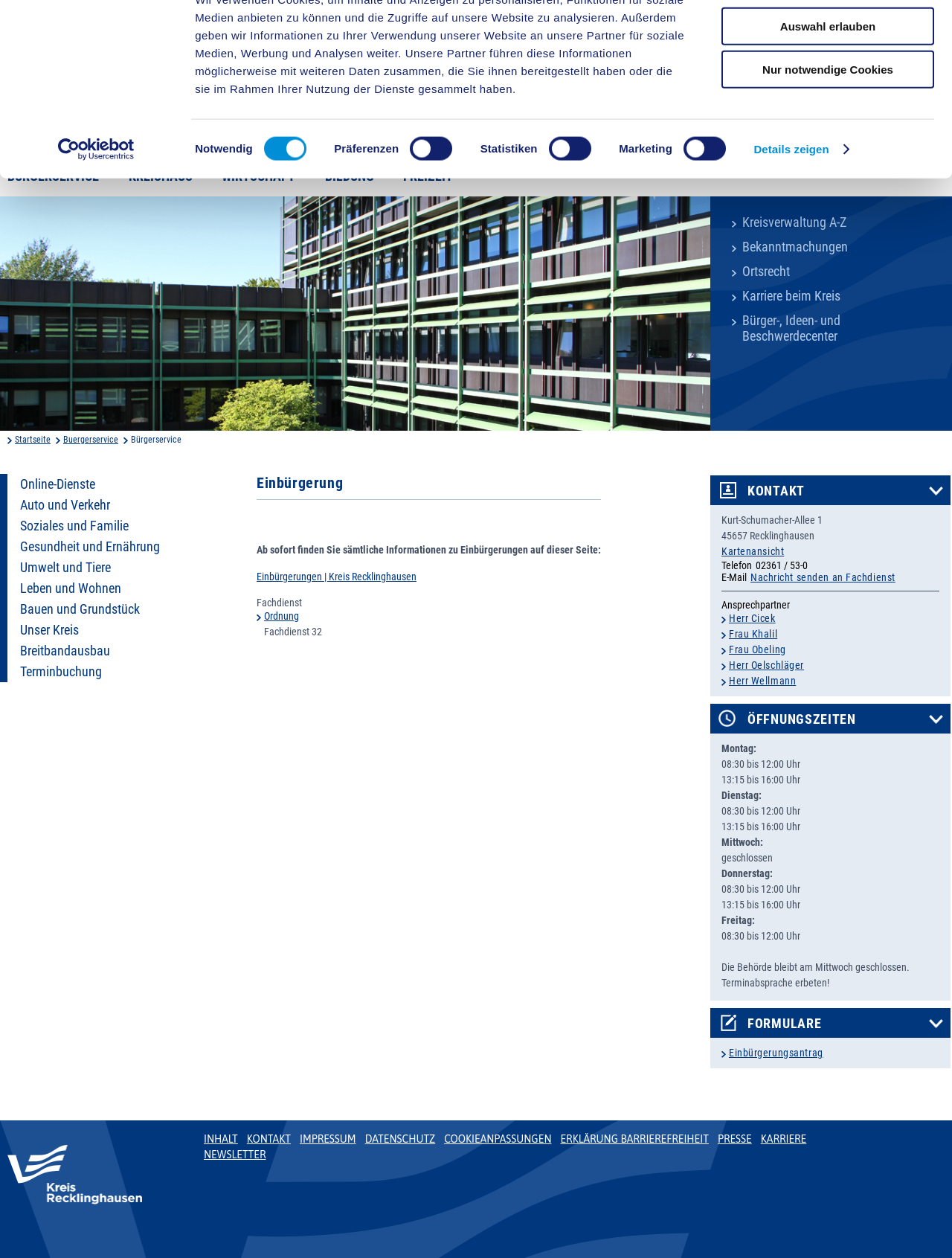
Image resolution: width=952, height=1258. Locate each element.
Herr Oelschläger (766, 665)
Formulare (784, 1023)
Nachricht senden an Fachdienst (822, 577)
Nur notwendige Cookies (827, 124)
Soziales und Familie (74, 526)
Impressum (328, 1139)
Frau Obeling (757, 649)
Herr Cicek (752, 618)
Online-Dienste (57, 484)
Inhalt (221, 1139)
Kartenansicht (752, 551)
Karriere (784, 1139)
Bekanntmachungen (795, 247)
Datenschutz (400, 1139)
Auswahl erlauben (827, 80)
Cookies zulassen (828, 37)
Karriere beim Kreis (791, 296)
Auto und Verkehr (65, 505)
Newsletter (235, 1155)
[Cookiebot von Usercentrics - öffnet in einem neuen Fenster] (96, 204)
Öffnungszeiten (801, 719)
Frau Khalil (753, 634)
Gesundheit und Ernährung (90, 546)
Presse (735, 1139)
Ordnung (281, 616)
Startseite (33, 439)
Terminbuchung (61, 671)
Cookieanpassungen (497, 1139)
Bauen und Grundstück (80, 609)
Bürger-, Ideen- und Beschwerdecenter (791, 328)
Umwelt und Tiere (65, 567)
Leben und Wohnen (70, 588)
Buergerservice (90, 439)
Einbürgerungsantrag (776, 1053)
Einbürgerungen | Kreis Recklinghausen (336, 577)
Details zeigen (791, 203)
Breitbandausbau (65, 651)
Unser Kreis (49, 630)
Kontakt (776, 491)
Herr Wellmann (762, 681)
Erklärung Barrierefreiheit (634, 1139)
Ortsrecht (766, 271)
